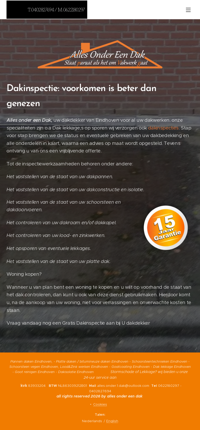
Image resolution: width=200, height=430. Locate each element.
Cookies (100, 404)
